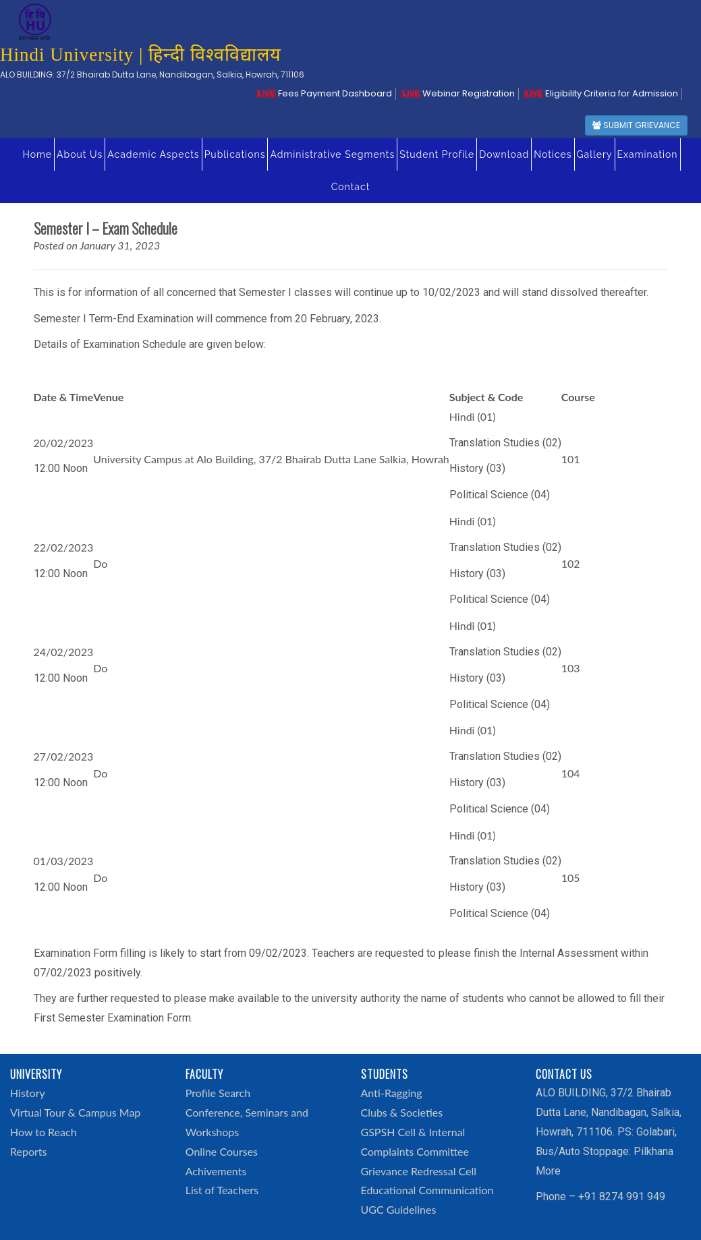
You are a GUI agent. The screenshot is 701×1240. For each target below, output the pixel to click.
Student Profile (436, 154)
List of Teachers (222, 1189)
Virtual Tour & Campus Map (75, 1112)
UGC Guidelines (399, 1209)
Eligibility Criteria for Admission (601, 93)
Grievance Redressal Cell (419, 1170)
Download (504, 154)
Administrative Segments (332, 154)
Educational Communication (427, 1189)
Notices (552, 154)
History (27, 1092)
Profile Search (218, 1092)
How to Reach (43, 1131)
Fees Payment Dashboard (324, 93)
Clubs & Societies (402, 1112)
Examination (647, 154)
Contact (350, 186)
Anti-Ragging (391, 1092)
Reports (28, 1151)
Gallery (595, 154)
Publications (235, 154)
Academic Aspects (153, 154)
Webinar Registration (458, 93)
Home (37, 154)
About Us (80, 154)
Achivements (216, 1170)
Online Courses (222, 1151)
